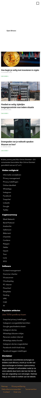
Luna (5, 258)
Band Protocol (8, 223)
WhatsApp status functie (12, 340)
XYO (5, 261)
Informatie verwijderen (12, 175)
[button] (38, 3)
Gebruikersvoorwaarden (12, 389)
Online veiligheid (10, 170)
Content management (12, 270)
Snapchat (6, 199)
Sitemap (4, 386)
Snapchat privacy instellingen (14, 319)
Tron (5, 254)
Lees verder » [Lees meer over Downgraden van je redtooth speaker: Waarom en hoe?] (5, 150)
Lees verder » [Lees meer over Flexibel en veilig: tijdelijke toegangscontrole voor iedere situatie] (5, 113)
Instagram (7, 192)
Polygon (6, 244)
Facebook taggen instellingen (15, 351)
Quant (5, 251)
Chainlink (6, 237)
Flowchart (7, 288)
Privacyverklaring (18, 386)
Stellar (5, 247)
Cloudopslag (8, 281)
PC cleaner (7, 285)
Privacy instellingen (10, 182)
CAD (5, 302)
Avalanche (7, 226)
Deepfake (7, 292)
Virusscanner (8, 277)
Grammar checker (10, 274)
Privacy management (11, 178)
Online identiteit (9, 185)
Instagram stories (10, 330)
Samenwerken (31, 389)
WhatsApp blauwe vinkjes (13, 333)
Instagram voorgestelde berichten (16, 323)
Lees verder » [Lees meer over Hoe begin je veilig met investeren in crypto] (5, 76)
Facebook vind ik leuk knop (14, 347)
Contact (6, 392)
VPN (4, 299)
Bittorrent (7, 233)
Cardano (6, 240)
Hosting (6, 295)
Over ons (17, 392)
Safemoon (7, 230)
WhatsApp (7, 189)
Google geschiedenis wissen (14, 326)
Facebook (7, 196)
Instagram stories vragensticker (15, 344)
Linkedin (6, 203)
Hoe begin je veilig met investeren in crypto (20, 70)
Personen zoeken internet (13, 337)
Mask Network (8, 219)
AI (4, 306)
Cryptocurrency (9, 215)
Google (6, 206)
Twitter (5, 210)
